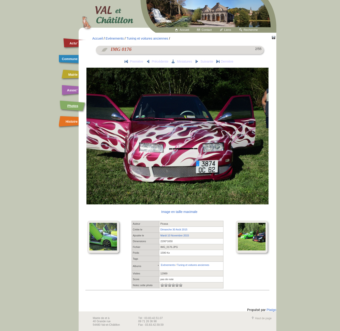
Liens (227, 30)
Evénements (115, 38)
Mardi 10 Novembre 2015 (174, 235)
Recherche (250, 30)
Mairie (72, 74)
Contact (207, 30)
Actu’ (74, 43)
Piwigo (271, 310)
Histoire (71, 121)
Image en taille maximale (179, 212)
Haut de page (261, 318)
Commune (69, 59)
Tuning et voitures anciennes (147, 38)
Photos (72, 106)
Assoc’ (72, 90)
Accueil (184, 30)
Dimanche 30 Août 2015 (173, 229)
